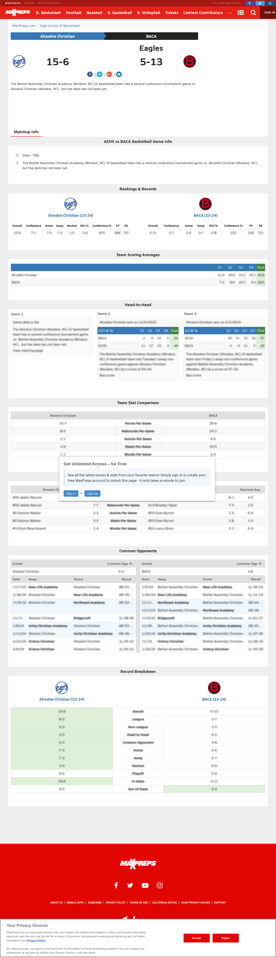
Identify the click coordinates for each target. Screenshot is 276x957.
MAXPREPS (13, 3)
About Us (56, 902)
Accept (196, 938)
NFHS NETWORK (49, 3)
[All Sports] (230, 12)
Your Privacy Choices (195, 902)
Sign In (71, 493)
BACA (151, 36)
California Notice (164, 902)
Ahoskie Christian (57, 36)
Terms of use (139, 902)
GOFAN (29, 3)
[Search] (253, 12)
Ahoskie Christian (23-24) (70, 215)
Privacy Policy (116, 902)
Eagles (151, 48)
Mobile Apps (75, 902)
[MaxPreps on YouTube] (145, 885)
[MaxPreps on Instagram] (270, 3)
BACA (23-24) (205, 215)
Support (220, 902)
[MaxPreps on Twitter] (260, 3)
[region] (138, 938)
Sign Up (92, 493)
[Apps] (241, 12)
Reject (225, 938)
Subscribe (95, 902)
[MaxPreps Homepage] (138, 864)
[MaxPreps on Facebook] (249, 3)
